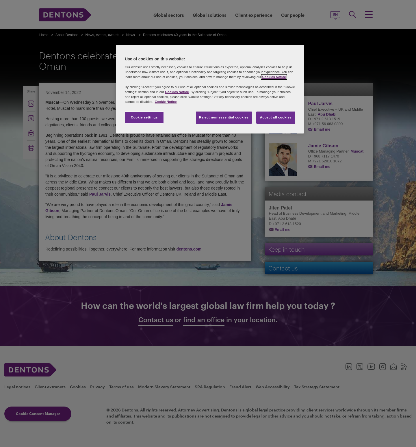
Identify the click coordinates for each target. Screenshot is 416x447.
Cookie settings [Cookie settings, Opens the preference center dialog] (144, 117)
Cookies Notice (274, 77)
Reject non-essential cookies (224, 117)
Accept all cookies (276, 117)
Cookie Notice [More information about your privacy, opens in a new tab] (166, 101)
